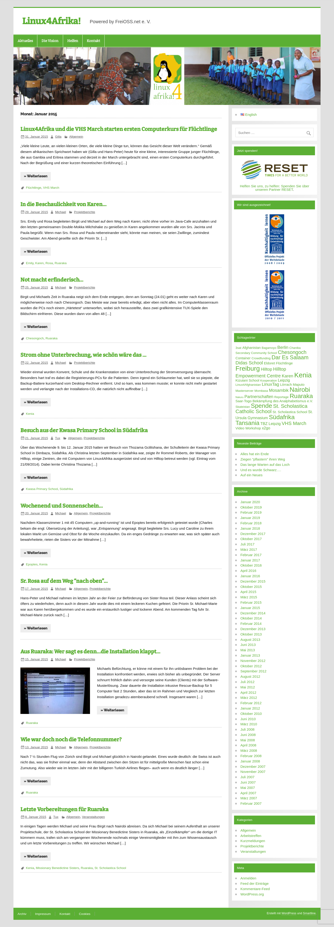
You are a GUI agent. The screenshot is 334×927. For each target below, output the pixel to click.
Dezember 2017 (253, 534)
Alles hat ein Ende (255, 454)
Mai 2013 (248, 650)
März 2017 (249, 549)
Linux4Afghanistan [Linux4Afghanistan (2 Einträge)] (248, 384)
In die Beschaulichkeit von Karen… (63, 204)
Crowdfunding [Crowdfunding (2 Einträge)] (261, 358)
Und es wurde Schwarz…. (261, 470)
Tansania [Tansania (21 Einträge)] (247, 423)
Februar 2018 (251, 523)
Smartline (309, 913)
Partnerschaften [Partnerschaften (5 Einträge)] (258, 396)
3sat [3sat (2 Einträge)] (238, 348)
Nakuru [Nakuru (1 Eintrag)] (239, 397)
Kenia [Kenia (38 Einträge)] (303, 375)
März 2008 (249, 750)
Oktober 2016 (251, 565)
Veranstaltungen (93, 817)
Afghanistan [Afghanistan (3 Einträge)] (251, 348)
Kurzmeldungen (253, 841)
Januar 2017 (250, 560)
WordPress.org (252, 894)
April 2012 (248, 692)
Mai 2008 (248, 740)
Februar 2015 (251, 602)
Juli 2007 (248, 777)
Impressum (43, 914)
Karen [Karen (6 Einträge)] (287, 375)
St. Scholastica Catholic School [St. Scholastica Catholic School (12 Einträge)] (271, 408)
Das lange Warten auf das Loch (265, 465)
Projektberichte (84, 212)
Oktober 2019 (251, 507)
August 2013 (250, 640)
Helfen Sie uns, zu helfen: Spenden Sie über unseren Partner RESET (274, 187)
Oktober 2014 (251, 618)
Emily (29, 263)
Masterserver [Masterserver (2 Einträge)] (244, 390)
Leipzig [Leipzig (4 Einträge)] (284, 380)
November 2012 (253, 661)
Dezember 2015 (253, 581)
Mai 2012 (248, 687)
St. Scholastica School (110, 868)
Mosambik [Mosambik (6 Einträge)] (279, 390)
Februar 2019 (251, 512)
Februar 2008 (251, 756)
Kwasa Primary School (42, 489)
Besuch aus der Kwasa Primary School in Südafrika (84, 430)
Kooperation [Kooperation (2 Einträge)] (268, 380)
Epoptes (32, 564)
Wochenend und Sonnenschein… (61, 506)
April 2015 (248, 592)
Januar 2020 (250, 502)
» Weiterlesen (35, 176)
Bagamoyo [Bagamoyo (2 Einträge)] (269, 348)
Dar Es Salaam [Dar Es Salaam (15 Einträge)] (290, 357)
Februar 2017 (251, 555)
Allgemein (76, 136)
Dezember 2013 (253, 629)
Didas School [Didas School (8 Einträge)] (249, 362)
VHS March (51, 187)
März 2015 (249, 597)
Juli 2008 (248, 729)
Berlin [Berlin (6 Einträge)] (283, 347)
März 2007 (249, 798)
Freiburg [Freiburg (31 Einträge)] (247, 368)
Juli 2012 (248, 682)
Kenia (30, 413)
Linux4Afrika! (51, 21)
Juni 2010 (248, 719)
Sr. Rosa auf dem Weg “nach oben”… (64, 581)
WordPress (289, 913)
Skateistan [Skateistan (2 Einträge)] (242, 406)
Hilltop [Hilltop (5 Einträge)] (266, 369)
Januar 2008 (250, 761)
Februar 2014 (251, 624)
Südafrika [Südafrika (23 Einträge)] (282, 417)
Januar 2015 (250, 608)
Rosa (49, 263)
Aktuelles (25, 41)
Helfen (72, 41)
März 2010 (249, 724)
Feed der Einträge (255, 883)
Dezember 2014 (253, 613)
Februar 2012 (251, 703)
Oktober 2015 (251, 587)
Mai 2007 (248, 788)
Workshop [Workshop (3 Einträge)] (253, 428)
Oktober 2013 (251, 634)
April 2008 (248, 745)
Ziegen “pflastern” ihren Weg (263, 459)
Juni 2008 (248, 735)
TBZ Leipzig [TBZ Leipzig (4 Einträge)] (270, 423)
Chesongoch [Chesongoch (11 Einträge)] (292, 352)
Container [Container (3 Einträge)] (242, 358)
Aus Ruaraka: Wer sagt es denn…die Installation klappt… (90, 651)
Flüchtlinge (33, 187)
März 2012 (249, 698)
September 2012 (254, 671)
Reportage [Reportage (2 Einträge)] (281, 397)
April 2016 (248, 571)
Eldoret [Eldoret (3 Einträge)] (269, 363)
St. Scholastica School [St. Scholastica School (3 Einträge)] (290, 412)
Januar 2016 (250, 576)
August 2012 (250, 676)
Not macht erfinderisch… (51, 280)
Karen (39, 263)
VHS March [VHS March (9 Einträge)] (294, 423)
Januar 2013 (250, 655)
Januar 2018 (250, 528)
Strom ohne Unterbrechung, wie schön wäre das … (83, 355)
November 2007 (253, 772)
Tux (57, 438)
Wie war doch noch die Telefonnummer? (71, 739)
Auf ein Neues (252, 475)
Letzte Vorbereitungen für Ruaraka (64, 809)
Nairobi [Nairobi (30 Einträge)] (299, 389)
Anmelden (248, 878)
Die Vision (50, 41)
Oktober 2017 (251, 539)
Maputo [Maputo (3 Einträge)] (299, 384)
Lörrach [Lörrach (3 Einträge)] (286, 384)
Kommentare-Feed (255, 889)
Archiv (22, 914)
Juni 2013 (248, 645)
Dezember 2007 (253, 766)
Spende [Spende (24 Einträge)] (261, 405)
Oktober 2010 (251, 714)
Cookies (84, 914)
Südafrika (66, 489)
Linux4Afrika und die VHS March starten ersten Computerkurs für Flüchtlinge (118, 129)
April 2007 (248, 793)
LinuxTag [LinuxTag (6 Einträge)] (270, 384)
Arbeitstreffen (251, 836)
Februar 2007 (251, 803)
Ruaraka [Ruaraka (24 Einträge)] (301, 395)
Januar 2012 (250, 708)
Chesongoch (35, 338)
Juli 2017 (248, 544)
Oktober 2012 (251, 666)
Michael (60, 212)
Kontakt (93, 41)
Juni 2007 (248, 782)
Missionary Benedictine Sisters (57, 868)
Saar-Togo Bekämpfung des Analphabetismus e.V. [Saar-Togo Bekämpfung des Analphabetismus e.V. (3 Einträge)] (274, 401)
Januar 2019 (250, 518)
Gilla (58, 136)
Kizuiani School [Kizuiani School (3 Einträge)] (247, 380)
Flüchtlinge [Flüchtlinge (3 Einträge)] (284, 363)
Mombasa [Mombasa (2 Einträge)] (261, 390)
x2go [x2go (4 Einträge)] (266, 428)
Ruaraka (61, 263)
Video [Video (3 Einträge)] (239, 428)
